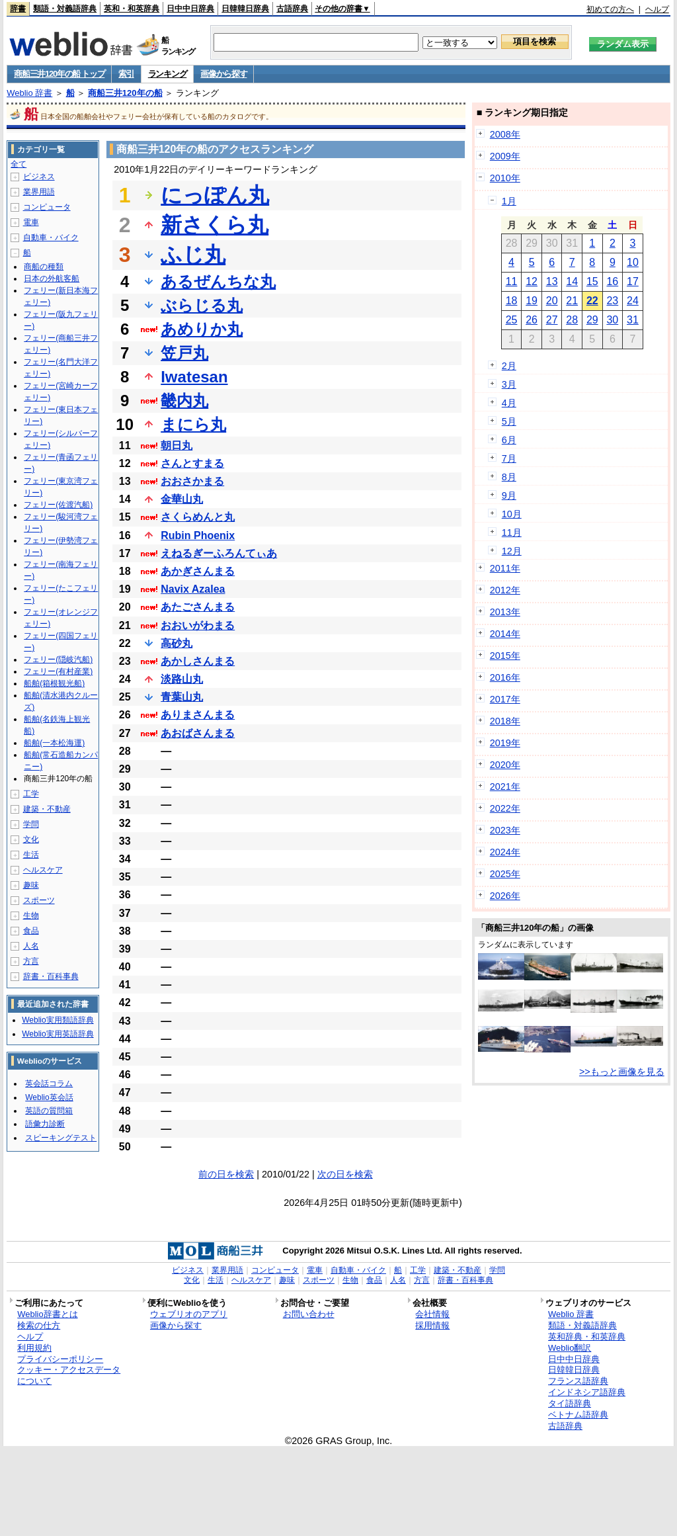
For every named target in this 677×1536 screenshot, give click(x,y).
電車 (31, 222)
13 (552, 281)
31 (633, 319)
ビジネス (39, 176)
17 (633, 281)
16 (612, 281)
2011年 (505, 568)
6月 (509, 440)
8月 (509, 477)
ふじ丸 (193, 255)
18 (512, 300)
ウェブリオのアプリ (188, 1314)
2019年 (505, 743)
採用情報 (432, 1325)
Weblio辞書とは (47, 1314)
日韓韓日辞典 (245, 9)
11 (512, 281)
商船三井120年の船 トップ (59, 74)
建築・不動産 (47, 809)
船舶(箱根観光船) (54, 683)
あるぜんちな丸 (218, 281)
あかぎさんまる (198, 571)
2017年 (505, 699)
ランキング (167, 74)
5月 (509, 421)
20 (552, 300)
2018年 (505, 721)
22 (592, 300)
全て (18, 164)
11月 (512, 532)
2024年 (505, 852)
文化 (31, 839)
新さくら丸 (214, 225)
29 (592, 319)
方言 (31, 961)
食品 (31, 930)
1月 (509, 201)
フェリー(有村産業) (58, 671)
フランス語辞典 (578, 1381)
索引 (126, 74)
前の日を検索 (226, 1174)
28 (572, 319)
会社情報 (432, 1314)
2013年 (505, 612)
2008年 (505, 134)
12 (532, 281)
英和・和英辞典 (131, 9)
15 (592, 281)
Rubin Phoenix (198, 535)
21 (572, 300)
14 (572, 281)
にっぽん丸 (215, 195)
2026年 (505, 895)
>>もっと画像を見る (621, 1071)
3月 (509, 384)
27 (552, 319)
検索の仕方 (38, 1325)
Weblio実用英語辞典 (57, 1034)
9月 (509, 495)
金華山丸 (182, 499)
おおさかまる (192, 481)
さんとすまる (192, 463)
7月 (509, 458)
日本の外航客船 (51, 278)
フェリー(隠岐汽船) (58, 659)
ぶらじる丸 (202, 305)
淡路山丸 (182, 679)
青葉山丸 (182, 697)
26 (532, 319)
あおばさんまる (198, 733)
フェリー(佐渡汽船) (58, 504)
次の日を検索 (345, 1174)
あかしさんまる (198, 661)
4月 (509, 403)
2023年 (505, 830)
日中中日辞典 (190, 9)
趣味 (31, 885)
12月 (512, 551)
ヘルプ (657, 9)
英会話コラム (49, 1083)
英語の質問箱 (49, 1110)
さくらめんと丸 (198, 517)
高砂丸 (176, 643)
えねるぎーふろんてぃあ (219, 553)
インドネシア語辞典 (586, 1392)
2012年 (505, 590)
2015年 (505, 655)
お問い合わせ (309, 1314)
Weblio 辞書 (29, 93)
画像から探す (223, 74)
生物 (31, 915)
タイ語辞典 (569, 1403)
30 (612, 319)
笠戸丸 (184, 353)
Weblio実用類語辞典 (57, 1020)
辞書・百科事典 (51, 976)
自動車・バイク (51, 237)
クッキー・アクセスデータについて (68, 1375)
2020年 (505, 764)
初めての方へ (610, 9)
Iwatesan (194, 377)
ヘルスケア (43, 870)
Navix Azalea (193, 589)
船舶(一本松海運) (54, 742)
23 (612, 300)
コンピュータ (47, 207)
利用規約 (34, 1348)
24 (633, 300)
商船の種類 (43, 266)
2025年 (505, 874)
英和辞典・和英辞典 (586, 1337)
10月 (512, 514)
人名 (31, 946)
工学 (31, 793)
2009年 (505, 156)
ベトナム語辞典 (578, 1415)
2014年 (505, 633)
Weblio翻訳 (569, 1348)
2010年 (505, 178)
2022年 (505, 808)
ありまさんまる (198, 714)
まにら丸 (193, 424)
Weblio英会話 (49, 1097)
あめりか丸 (202, 329)
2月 (509, 366)
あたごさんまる (198, 607)
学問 (31, 824)
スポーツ (39, 900)
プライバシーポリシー (60, 1359)
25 (512, 319)
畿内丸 (184, 400)
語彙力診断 (45, 1124)
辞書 (18, 9)
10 (633, 262)
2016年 (505, 677)
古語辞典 (292, 9)
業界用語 (39, 191)
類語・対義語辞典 (65, 9)
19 (532, 300)
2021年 (505, 786)
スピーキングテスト (61, 1137)
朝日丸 (176, 445)
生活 (31, 854)
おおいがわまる (198, 625)
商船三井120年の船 (125, 93)
